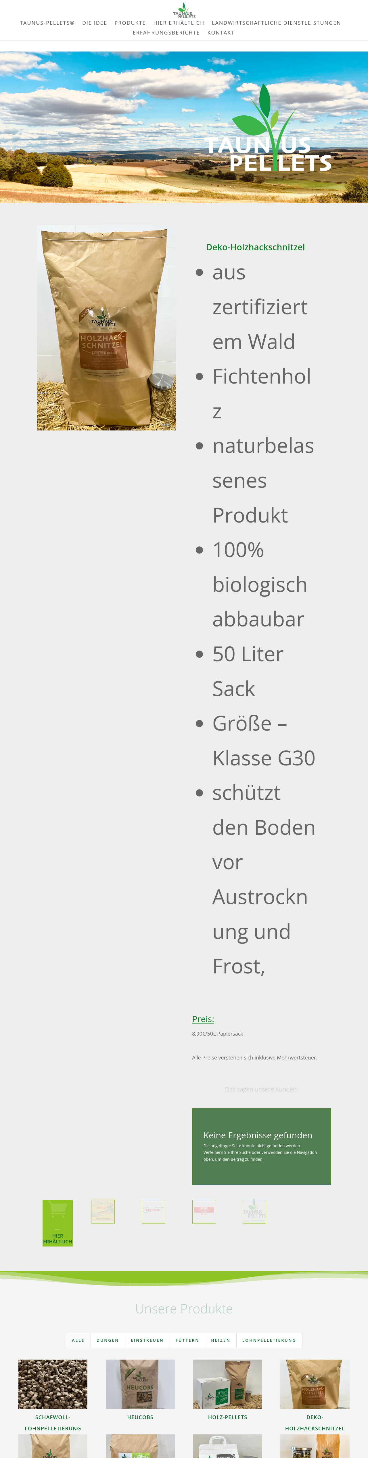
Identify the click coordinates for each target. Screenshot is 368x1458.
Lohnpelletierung (269, 1340)
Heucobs (140, 1417)
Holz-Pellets (227, 1417)
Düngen (108, 1340)
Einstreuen (147, 1340)
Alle (78, 1340)
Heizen (220, 1340)
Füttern (187, 1340)
